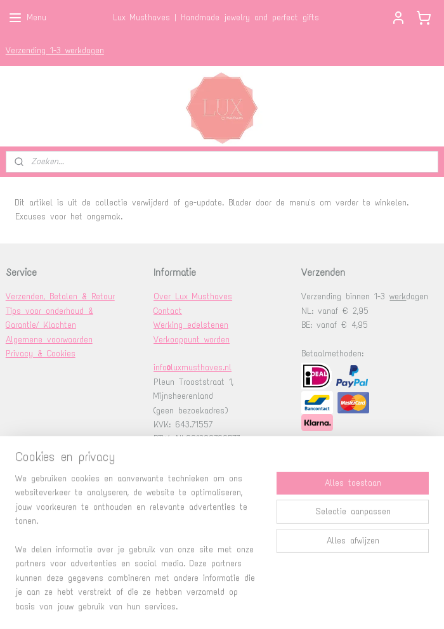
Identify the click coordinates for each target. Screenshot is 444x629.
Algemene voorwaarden (49, 339)
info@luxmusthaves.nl (192, 367)
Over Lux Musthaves (192, 296)
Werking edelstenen (190, 325)
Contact (167, 311)
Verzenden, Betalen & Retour (60, 296)
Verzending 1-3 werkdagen (55, 50)
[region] (138, 550)
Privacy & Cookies (40, 353)
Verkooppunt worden (191, 339)
